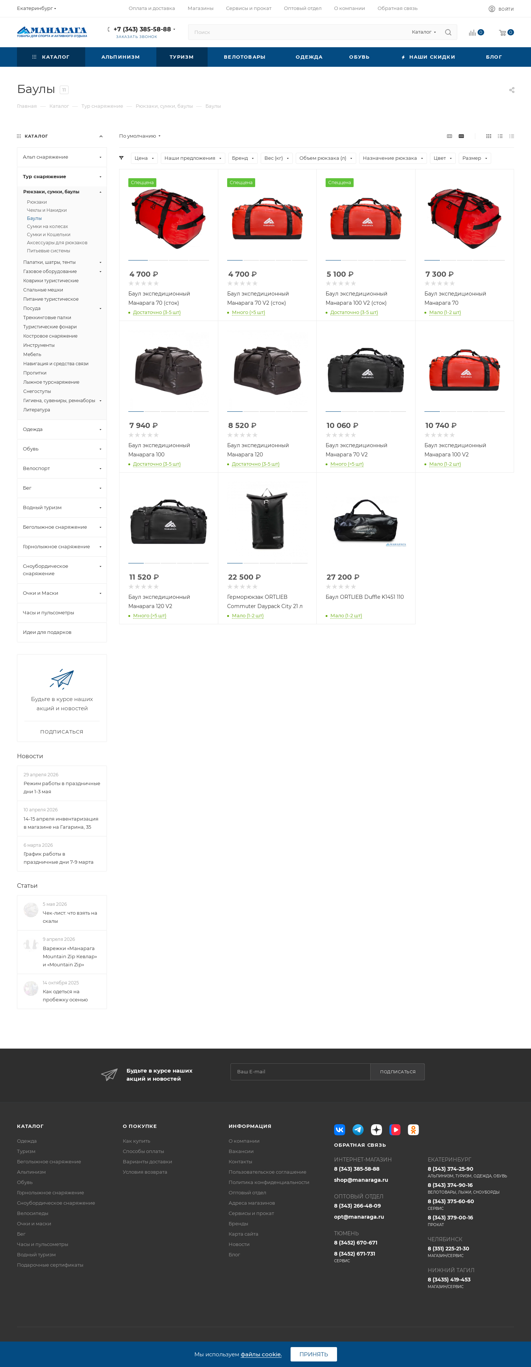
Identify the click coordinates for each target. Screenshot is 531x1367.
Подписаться (398, 1071)
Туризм (26, 1151)
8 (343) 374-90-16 (471, 1188)
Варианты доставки (147, 1161)
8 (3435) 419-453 (471, 1283)
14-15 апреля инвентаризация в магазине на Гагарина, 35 (61, 823)
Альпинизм (31, 1172)
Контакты (240, 1161)
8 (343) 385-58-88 (356, 1169)
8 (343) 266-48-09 (357, 1205)
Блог (234, 1254)
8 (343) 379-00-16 (471, 1221)
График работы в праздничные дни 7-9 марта (59, 858)
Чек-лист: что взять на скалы (70, 917)
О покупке (140, 1126)
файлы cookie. (261, 1354)
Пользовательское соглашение (267, 1172)
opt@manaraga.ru (359, 1217)
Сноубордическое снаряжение (56, 1203)
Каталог (30, 1126)
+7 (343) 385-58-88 (142, 29)
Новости (30, 756)
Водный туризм (36, 1254)
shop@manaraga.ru (361, 1180)
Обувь (24, 1182)
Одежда (27, 1141)
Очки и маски (34, 1223)
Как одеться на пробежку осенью (65, 995)
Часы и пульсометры (42, 1244)
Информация (250, 1126)
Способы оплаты (143, 1151)
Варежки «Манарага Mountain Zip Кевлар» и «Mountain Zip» (70, 956)
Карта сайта (243, 1234)
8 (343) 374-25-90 (471, 1172)
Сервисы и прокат (251, 1213)
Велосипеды (32, 1213)
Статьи (27, 885)
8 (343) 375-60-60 (471, 1204)
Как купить (136, 1141)
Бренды (238, 1223)
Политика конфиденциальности (269, 1182)
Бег (21, 1234)
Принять (313, 1354)
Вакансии (241, 1151)
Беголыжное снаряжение (49, 1161)
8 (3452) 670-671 (355, 1242)
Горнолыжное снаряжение (50, 1192)
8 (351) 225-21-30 (471, 1252)
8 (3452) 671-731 (377, 1257)
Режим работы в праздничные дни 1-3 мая (62, 787)
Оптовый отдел (247, 1192)
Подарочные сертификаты (50, 1265)
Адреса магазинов (252, 1203)
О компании (244, 1141)
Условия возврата (145, 1172)
